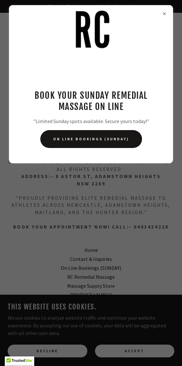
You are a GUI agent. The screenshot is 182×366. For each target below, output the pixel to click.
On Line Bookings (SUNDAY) (91, 138)
